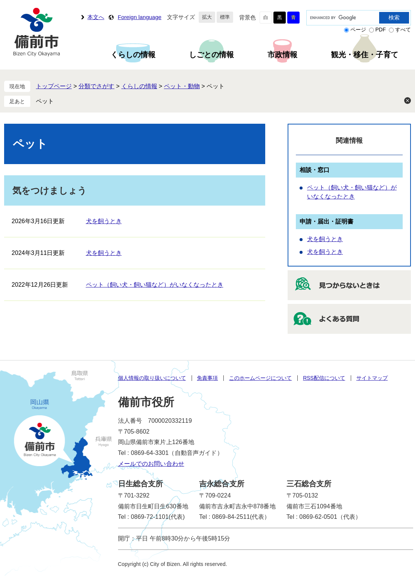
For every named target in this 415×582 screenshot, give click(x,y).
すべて (403, 30)
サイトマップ (372, 378)
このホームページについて (260, 378)
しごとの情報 (211, 54)
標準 (225, 17)
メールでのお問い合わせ (151, 464)
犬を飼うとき (104, 221)
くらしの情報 (133, 54)
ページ (358, 30)
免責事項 (207, 378)
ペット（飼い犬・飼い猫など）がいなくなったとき (154, 284)
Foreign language (139, 17)
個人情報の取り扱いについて (152, 378)
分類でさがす (96, 86)
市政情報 (282, 54)
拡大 (207, 17)
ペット (45, 101)
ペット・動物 (182, 86)
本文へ (95, 17)
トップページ (54, 86)
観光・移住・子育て (364, 54)
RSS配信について (324, 378)
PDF (380, 30)
